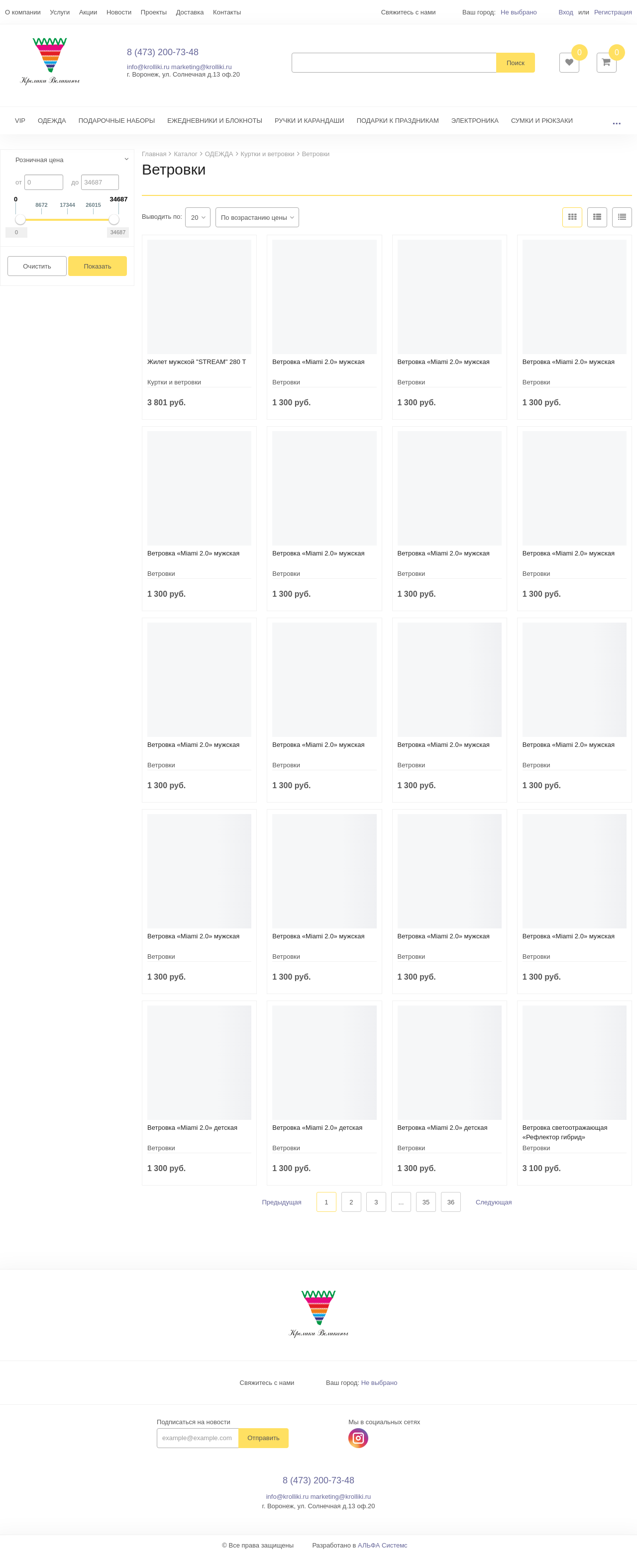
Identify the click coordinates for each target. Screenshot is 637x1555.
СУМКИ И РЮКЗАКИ (542, 120)
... (616, 120)
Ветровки (286, 382)
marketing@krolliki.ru (201, 67)
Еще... (14, 12)
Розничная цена (39, 160)
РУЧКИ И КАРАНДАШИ (309, 120)
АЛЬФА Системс (383, 1545)
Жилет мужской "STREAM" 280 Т (196, 362)
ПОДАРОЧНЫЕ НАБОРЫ (117, 120)
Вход (565, 12)
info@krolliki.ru (148, 67)
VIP (20, 120)
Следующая (494, 1202)
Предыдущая (282, 1202)
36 (450, 1202)
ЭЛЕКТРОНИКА (475, 120)
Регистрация (613, 12)
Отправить (263, 1438)
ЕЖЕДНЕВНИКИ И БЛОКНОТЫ (214, 120)
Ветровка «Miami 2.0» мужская (318, 362)
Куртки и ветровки (174, 382)
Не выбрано (519, 12)
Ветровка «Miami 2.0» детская (192, 1127)
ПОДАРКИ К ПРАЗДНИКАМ (398, 120)
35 (426, 1202)
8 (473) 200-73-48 (163, 52)
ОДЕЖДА (52, 120)
